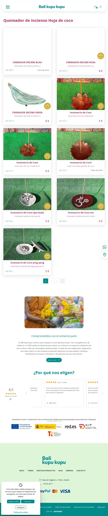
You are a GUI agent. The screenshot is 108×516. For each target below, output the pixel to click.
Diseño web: (54, 511)
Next (102, 393)
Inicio (21, 471)
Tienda (30, 471)
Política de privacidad (62, 507)
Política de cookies (45, 507)
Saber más (53, 360)
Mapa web (101, 507)
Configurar (21, 507)
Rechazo (27, 501)
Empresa (69, 471)
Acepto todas (14, 501)
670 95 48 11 (48, 484)
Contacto (80, 471)
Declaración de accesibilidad (84, 507)
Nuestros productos (46, 471)
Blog (61, 471)
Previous (26, 393)
